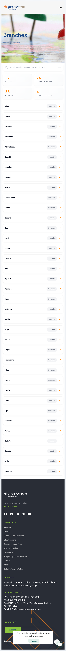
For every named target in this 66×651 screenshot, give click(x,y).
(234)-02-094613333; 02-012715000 (21, 597)
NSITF (6, 565)
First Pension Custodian (14, 536)
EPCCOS (7, 561)
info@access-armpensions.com (25, 609)
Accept (34, 641)
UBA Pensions (10, 540)
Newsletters (9, 552)
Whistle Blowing (11, 548)
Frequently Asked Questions (16, 556)
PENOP (7, 532)
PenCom (7, 527)
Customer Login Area (13, 544)
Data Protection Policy (13, 569)
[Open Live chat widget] (60, 645)
